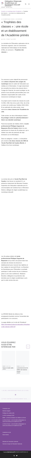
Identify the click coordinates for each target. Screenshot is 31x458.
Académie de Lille (7, 432)
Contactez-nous (6, 408)
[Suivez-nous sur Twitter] (16, 456)
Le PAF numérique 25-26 (8, 415)
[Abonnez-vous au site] (14, 456)
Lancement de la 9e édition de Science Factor (22, 369)
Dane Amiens (6, 434)
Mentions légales (6, 410)
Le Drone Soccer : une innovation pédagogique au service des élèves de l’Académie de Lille (14, 420)
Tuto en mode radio (8, 368)
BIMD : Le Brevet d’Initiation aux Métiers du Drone (14, 417)
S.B (4, 39)
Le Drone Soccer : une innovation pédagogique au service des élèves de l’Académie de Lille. (14, 424)
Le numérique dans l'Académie (13, 11)
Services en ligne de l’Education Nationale (12, 443)
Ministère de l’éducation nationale (10, 441)
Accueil (3, 11)
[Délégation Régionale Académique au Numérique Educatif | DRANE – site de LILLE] (2, 3)
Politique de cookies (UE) (8, 413)
